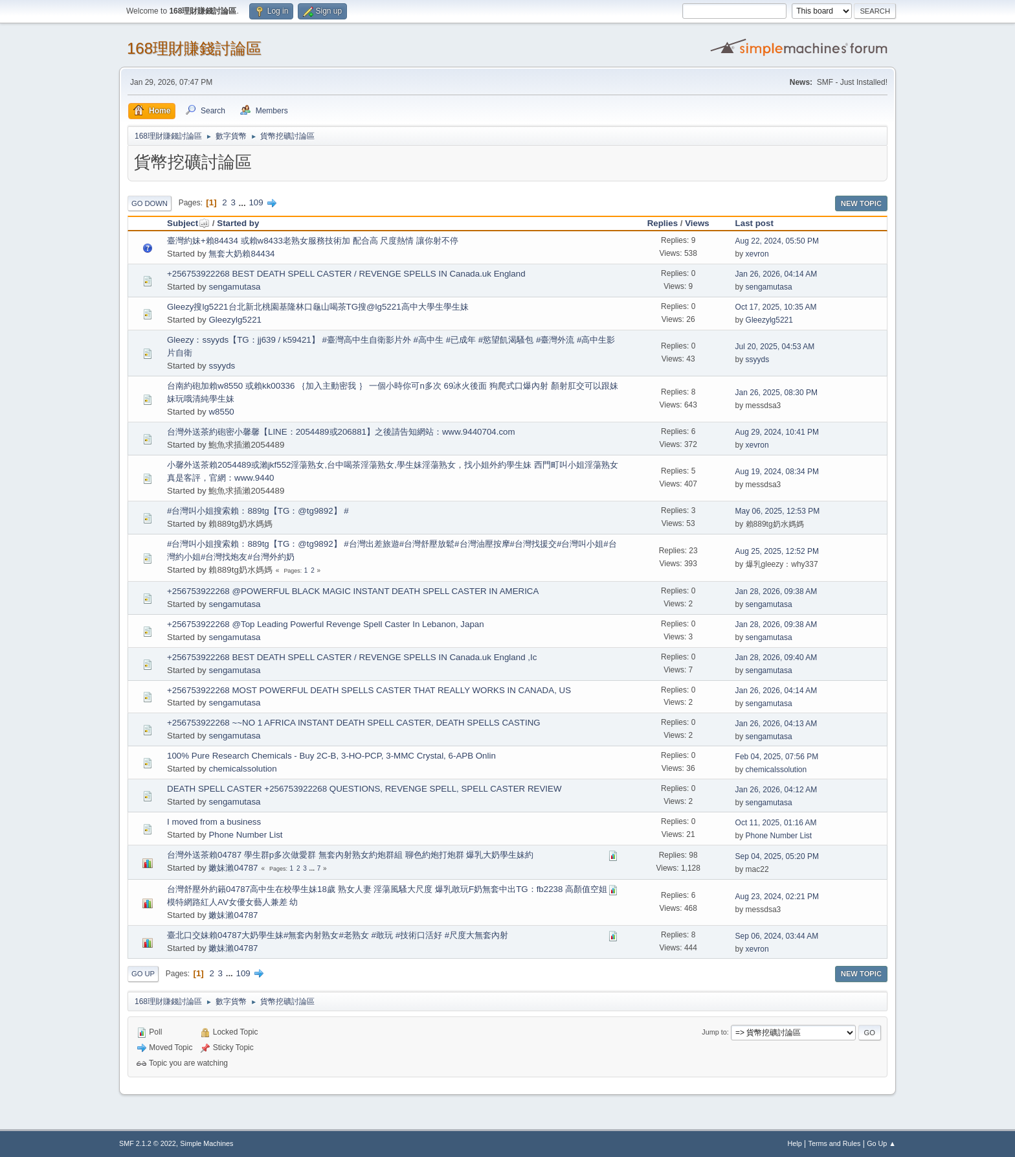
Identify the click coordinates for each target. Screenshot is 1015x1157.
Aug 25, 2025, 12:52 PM (777, 551)
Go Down (149, 203)
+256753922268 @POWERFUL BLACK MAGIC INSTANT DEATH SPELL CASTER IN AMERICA (353, 591)
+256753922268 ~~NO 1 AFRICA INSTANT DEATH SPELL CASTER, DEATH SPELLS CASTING (354, 722)
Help (795, 1143)
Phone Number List (245, 835)
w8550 (221, 412)
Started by (238, 223)
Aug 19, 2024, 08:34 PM (777, 471)
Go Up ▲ (881, 1143)
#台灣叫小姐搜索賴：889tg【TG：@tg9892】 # (258, 511)
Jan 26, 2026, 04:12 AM (776, 789)
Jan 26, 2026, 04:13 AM (776, 723)
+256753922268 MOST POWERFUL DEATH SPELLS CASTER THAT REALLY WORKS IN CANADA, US (369, 690)
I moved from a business (214, 822)
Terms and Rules (835, 1143)
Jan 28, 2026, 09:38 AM (776, 591)
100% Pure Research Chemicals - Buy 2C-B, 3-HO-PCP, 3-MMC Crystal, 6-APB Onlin (331, 756)
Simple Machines (206, 1143)
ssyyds (221, 366)
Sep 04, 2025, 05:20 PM (777, 856)
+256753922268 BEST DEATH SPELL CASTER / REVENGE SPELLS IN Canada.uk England (346, 274)
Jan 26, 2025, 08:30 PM (776, 392)
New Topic (861, 203)
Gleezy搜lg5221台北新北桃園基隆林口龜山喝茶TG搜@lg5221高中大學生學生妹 (318, 307)
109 (256, 202)
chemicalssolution (242, 768)
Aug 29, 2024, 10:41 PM (777, 432)
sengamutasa (234, 287)
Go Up (143, 974)
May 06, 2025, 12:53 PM (777, 511)
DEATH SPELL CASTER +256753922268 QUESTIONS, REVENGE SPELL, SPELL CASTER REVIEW (364, 789)
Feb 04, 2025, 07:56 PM (777, 756)
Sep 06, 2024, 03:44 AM (777, 936)
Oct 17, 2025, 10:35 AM (776, 307)
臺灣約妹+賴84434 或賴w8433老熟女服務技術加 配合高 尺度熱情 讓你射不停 (312, 241)
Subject (188, 223)
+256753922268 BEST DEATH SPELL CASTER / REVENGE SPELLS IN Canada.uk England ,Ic (352, 657)
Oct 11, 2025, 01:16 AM (776, 822)
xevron (757, 253)
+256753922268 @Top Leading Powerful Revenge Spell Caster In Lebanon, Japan (325, 624)
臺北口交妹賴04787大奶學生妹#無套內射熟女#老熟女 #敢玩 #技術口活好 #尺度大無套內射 (337, 935)
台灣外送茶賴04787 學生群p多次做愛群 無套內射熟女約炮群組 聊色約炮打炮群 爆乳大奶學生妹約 (350, 855)
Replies (662, 223)
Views (697, 223)
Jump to (714, 1032)
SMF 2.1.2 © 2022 (147, 1143)
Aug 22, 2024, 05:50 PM (777, 241)
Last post (754, 223)
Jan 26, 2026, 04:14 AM (776, 274)
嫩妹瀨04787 (233, 868)
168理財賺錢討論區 (194, 48)
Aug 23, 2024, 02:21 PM (777, 896)
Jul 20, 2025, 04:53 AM (775, 346)
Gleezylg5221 (235, 320)
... (244, 202)
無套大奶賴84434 (241, 253)
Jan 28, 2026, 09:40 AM (776, 657)
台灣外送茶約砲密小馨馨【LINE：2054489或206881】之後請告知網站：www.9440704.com (341, 432)
